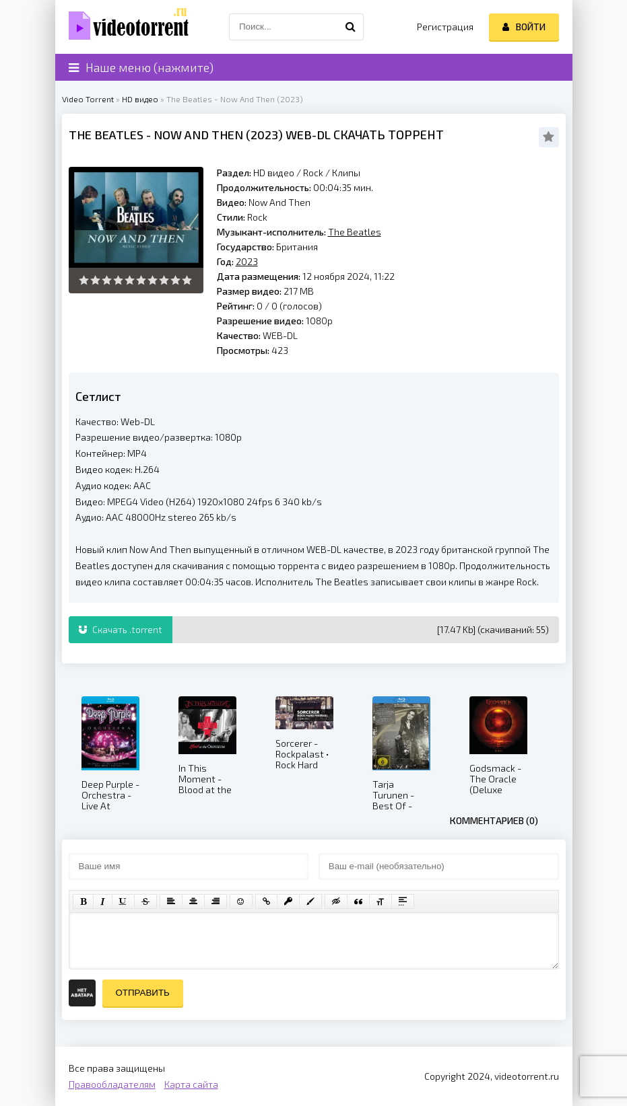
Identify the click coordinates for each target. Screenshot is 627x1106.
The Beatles (106, 134)
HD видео (140, 99)
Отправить (143, 993)
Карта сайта (191, 1084)
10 (187, 280)
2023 (264, 134)
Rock (314, 172)
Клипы (346, 172)
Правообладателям (112, 1084)
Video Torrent (88, 99)
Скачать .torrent (120, 629)
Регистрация (445, 26)
